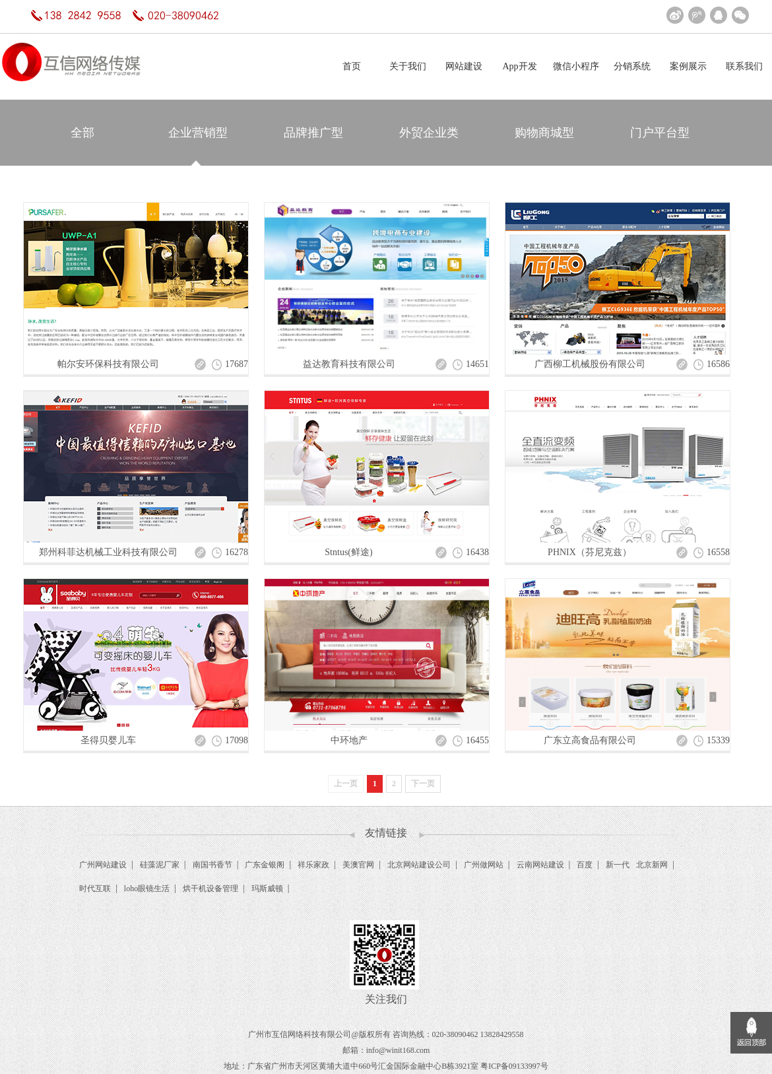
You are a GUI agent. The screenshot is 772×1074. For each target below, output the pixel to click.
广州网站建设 (103, 864)
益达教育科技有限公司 (349, 364)
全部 (82, 132)
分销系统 (632, 66)
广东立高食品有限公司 (590, 740)
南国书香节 (212, 864)
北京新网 (652, 864)
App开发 (519, 66)
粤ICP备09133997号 (514, 1066)
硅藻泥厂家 (159, 864)
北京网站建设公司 (419, 864)
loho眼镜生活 (147, 888)
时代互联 (95, 888)
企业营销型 (198, 132)
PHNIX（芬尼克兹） (589, 552)
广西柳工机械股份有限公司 (589, 364)
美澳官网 (358, 864)
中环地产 (349, 740)
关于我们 (407, 66)
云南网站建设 (540, 864)
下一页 (423, 783)
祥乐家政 (313, 864)
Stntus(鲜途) (348, 552)
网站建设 (463, 66)
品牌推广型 (313, 132)
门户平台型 (660, 132)
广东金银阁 (264, 864)
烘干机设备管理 (210, 888)
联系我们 (744, 66)
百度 (585, 864)
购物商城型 (544, 132)
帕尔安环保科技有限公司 (108, 364)
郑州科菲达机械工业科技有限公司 (108, 552)
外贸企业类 (429, 132)
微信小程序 (576, 66)
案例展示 (688, 66)
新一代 (617, 864)
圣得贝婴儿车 (108, 740)
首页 (351, 66)
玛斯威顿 (267, 888)
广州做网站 (483, 864)
